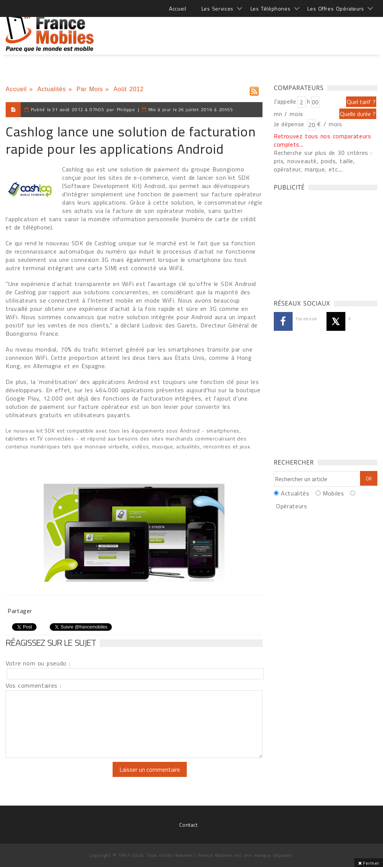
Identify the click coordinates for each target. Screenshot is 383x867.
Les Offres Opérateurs (335, 8)
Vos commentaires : (33, 685)
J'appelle (285, 101)
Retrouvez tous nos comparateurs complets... (322, 140)
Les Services (217, 8)
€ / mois (329, 124)
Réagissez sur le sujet (51, 642)
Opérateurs (291, 506)
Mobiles (333, 493)
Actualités (51, 89)
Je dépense (290, 124)
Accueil (177, 8)
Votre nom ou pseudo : (38, 663)
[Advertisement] (240, 30)
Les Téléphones (270, 8)
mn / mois (288, 114)
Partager (20, 610)
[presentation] (68, 776)
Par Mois (89, 89)
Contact (188, 825)
